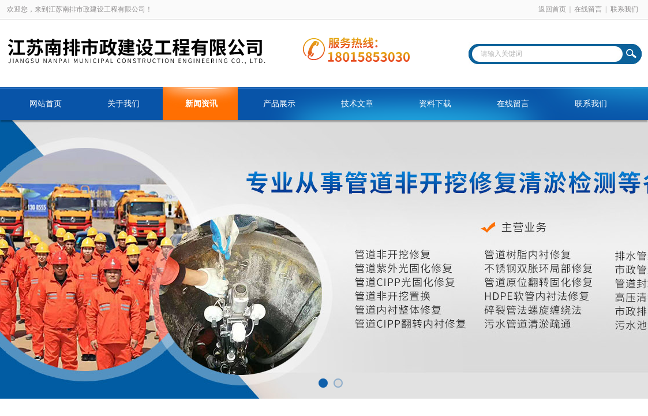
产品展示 (279, 103)
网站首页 (45, 103)
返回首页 (552, 9)
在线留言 (588, 9)
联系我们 (624, 9)
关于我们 (123, 103)
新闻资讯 (201, 103)
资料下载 (435, 103)
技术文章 (357, 103)
